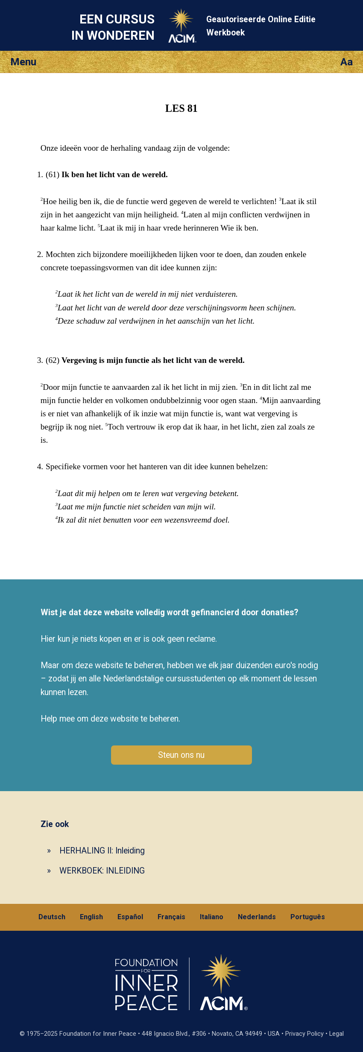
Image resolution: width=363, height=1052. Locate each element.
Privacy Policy (304, 1033)
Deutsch (51, 917)
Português (307, 917)
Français (171, 917)
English (91, 917)
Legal (336, 1033)
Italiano (211, 917)
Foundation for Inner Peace (97, 1033)
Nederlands (257, 917)
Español (130, 917)
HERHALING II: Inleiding (102, 851)
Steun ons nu (181, 755)
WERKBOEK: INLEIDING (102, 871)
